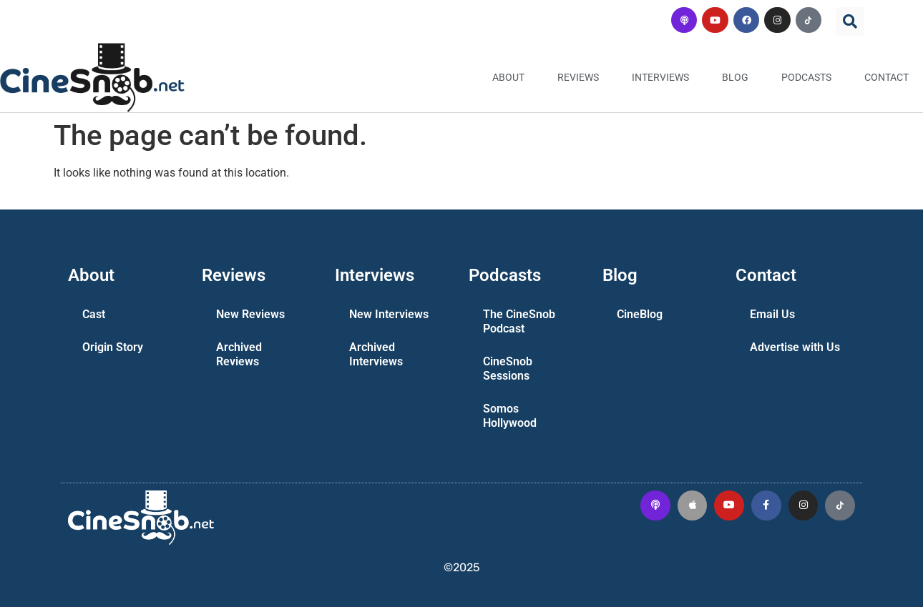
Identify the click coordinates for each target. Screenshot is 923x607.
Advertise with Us (795, 347)
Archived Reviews (239, 354)
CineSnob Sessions (507, 369)
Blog (735, 77)
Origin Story (112, 347)
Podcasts (806, 77)
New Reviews (250, 314)
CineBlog (640, 314)
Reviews (578, 77)
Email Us (772, 314)
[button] (850, 21)
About (508, 77)
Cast (93, 314)
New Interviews (389, 314)
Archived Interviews (376, 354)
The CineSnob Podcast (519, 321)
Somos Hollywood (510, 416)
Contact (886, 77)
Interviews (660, 77)
